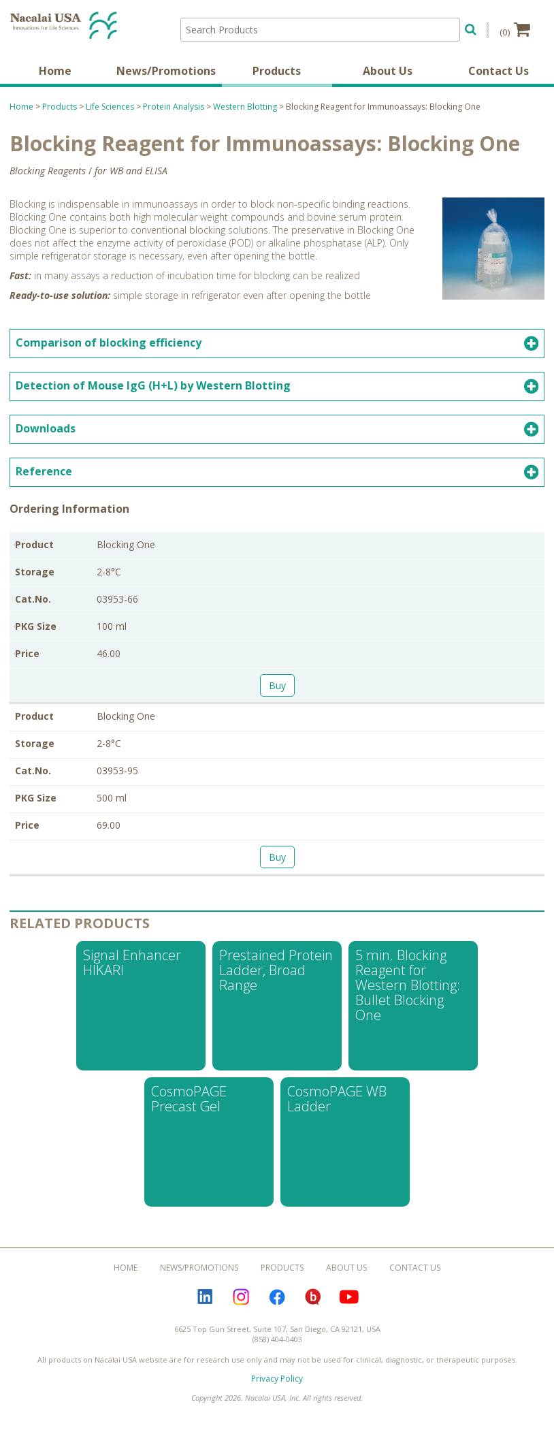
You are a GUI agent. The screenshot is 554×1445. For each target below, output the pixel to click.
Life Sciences (110, 114)
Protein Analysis (173, 114)
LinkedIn (205, 1305)
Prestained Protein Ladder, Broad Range (276, 977)
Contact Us (498, 78)
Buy (277, 692)
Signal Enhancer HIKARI (132, 970)
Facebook (277, 1305)
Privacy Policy (277, 1386)
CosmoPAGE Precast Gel (189, 1106)
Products (276, 78)
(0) (515, 29)
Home (55, 78)
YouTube (349, 1305)
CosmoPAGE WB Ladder (337, 1106)
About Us (387, 78)
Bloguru (313, 1305)
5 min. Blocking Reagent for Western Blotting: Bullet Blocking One (407, 992)
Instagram (241, 1305)
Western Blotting (245, 114)
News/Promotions (166, 78)
